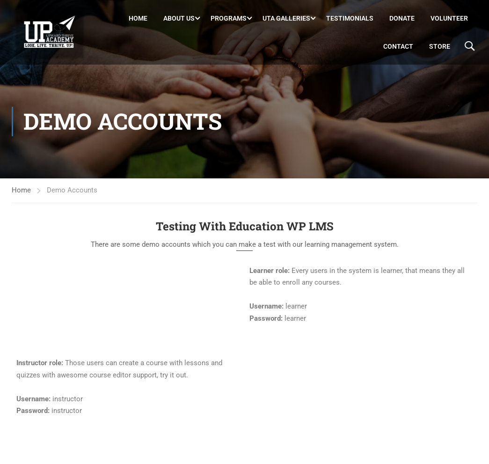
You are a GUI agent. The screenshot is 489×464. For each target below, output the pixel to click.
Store (439, 46)
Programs (229, 18)
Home (138, 18)
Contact (398, 46)
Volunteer (449, 18)
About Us (179, 18)
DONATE (402, 18)
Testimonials (349, 18)
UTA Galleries (286, 18)
